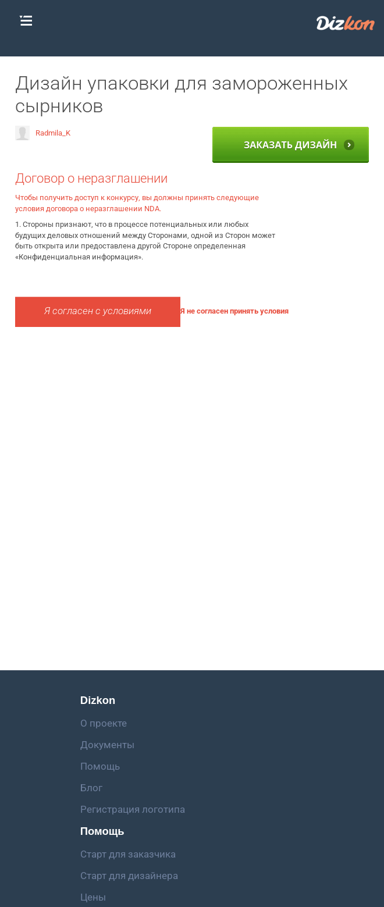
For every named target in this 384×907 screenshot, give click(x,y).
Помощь (100, 766)
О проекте (103, 723)
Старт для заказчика (128, 854)
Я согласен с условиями (97, 310)
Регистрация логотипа (132, 809)
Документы (107, 745)
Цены (93, 897)
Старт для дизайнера (129, 875)
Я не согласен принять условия (234, 311)
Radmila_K (42, 133)
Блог (91, 788)
